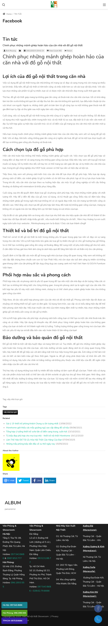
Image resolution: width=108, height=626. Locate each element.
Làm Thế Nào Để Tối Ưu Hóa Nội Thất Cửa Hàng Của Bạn (34, 439)
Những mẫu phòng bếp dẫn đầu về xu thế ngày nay (30, 443)
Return (69, 51)
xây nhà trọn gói (10, 412)
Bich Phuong (11, 51)
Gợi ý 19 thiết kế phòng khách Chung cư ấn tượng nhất (32, 423)
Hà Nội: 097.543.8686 (12, 605)
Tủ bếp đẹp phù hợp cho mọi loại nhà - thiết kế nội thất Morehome (38, 435)
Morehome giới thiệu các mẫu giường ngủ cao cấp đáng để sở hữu (37, 427)
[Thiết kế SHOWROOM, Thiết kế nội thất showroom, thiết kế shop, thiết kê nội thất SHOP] (54, 4)
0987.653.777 (14, 558)
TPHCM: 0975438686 (12, 620)
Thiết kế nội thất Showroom (35, 616)
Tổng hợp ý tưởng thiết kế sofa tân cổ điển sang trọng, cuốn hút (36, 431)
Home (7, 14)
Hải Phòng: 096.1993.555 (14, 613)
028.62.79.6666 (41, 590)
